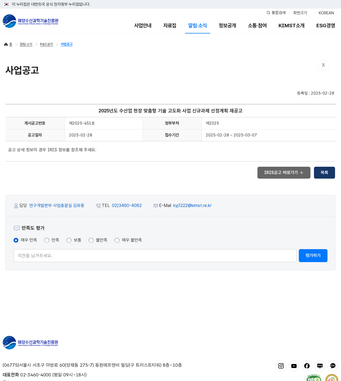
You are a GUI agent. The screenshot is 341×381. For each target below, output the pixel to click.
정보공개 (227, 25)
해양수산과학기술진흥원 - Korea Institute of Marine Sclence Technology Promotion (30, 21)
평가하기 (313, 255)
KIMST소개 (291, 25)
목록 (324, 172)
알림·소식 (197, 25)
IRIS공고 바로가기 (284, 172)
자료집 (169, 25)
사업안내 (142, 25)
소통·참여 (257, 25)
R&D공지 (46, 44)
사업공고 (66, 44)
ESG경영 (325, 25)
